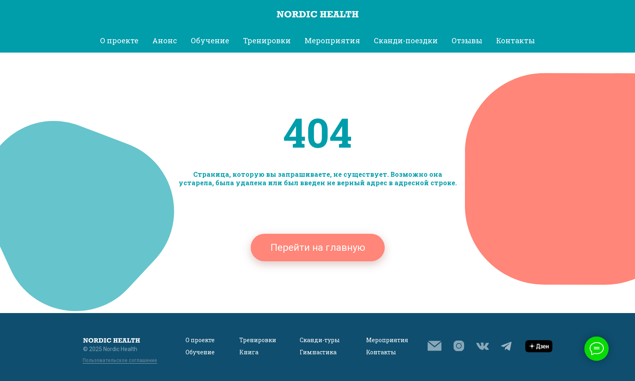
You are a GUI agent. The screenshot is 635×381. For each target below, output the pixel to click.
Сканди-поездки (406, 40)
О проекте (200, 340)
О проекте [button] (119, 40)
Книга (248, 352)
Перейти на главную (318, 247)
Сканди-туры (320, 340)
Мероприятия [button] (332, 40)
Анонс (164, 40)
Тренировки (257, 340)
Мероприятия (387, 340)
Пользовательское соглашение (120, 360)
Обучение (200, 352)
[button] (434, 346)
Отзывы (467, 40)
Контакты (515, 40)
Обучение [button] (210, 40)
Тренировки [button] (267, 40)
